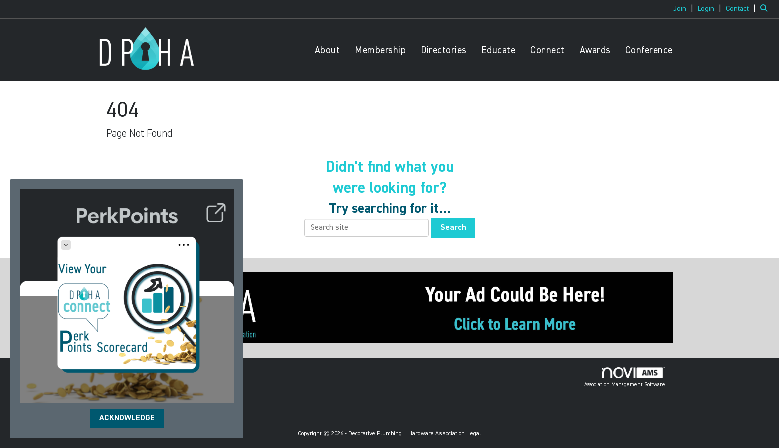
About (327, 50)
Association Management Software (624, 377)
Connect (547, 50)
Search (453, 228)
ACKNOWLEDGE (127, 418)
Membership (380, 50)
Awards (595, 50)
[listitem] (684, 9)
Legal (474, 434)
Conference (649, 50)
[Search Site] (766, 9)
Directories (444, 50)
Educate (498, 50)
